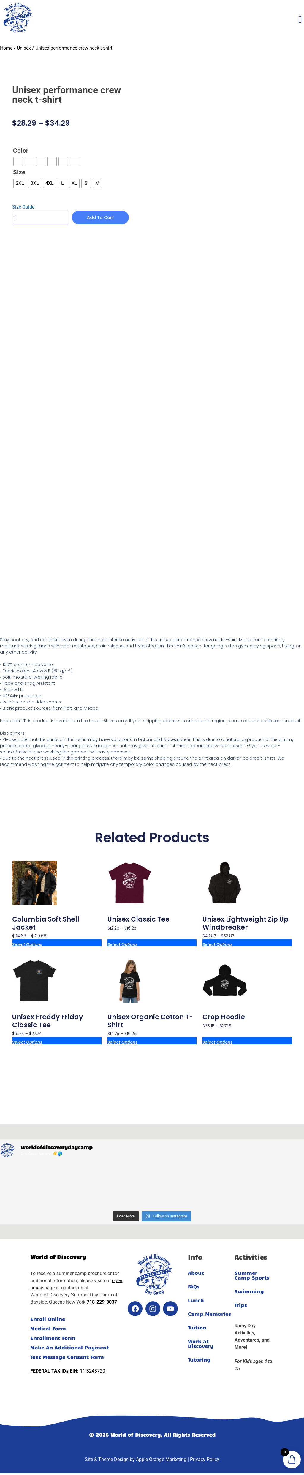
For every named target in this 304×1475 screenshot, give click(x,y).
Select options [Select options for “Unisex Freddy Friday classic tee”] (27, 1041)
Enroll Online (47, 1319)
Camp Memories (209, 1314)
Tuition (197, 1327)
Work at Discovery (200, 1343)
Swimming (249, 1291)
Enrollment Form (52, 1338)
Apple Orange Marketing (161, 1459)
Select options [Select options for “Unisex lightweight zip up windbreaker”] (217, 943)
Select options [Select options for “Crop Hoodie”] (217, 1041)
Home (6, 48)
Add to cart (100, 217)
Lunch (196, 1300)
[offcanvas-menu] (300, 19)
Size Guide (23, 207)
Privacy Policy (204, 1459)
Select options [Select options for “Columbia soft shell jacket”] (27, 943)
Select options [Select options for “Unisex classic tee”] (122, 943)
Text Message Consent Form (67, 1357)
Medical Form (48, 1328)
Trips (241, 1305)
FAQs (194, 1286)
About (196, 1273)
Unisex (24, 48)
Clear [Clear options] (17, 192)
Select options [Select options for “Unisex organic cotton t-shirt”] (122, 1041)
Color (20, 150)
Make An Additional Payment (69, 1347)
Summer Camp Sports (252, 1275)
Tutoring (199, 1359)
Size (19, 172)
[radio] (18, 161)
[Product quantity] (40, 217)
